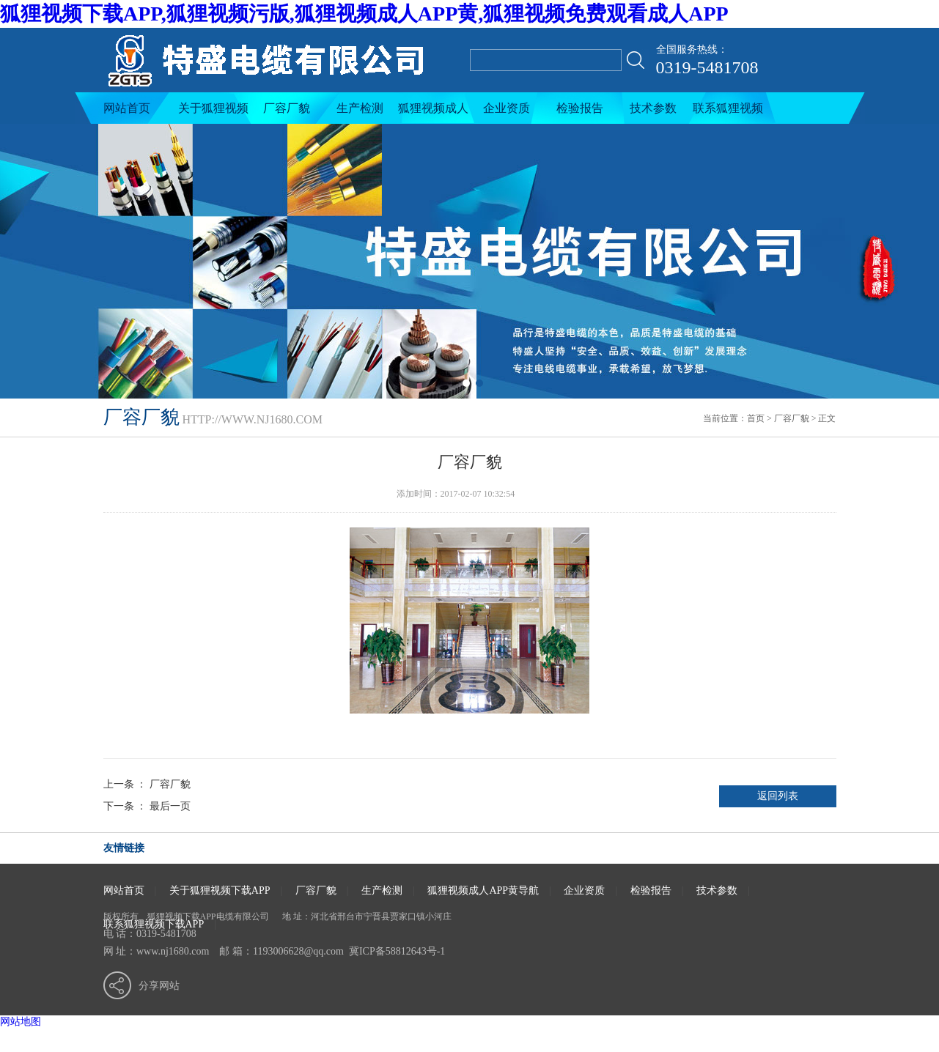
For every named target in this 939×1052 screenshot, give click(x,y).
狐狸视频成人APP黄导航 (433, 113)
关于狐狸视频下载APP (213, 113)
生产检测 (359, 108)
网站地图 (20, 1021)
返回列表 (777, 795)
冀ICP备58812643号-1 (397, 951)
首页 (756, 418)
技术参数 (653, 108)
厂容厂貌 (286, 108)
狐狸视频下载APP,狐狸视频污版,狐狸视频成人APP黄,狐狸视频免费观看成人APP (364, 13)
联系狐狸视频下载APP (728, 113)
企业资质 (506, 108)
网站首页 (126, 108)
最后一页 (170, 806)
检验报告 (579, 108)
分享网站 (159, 985)
